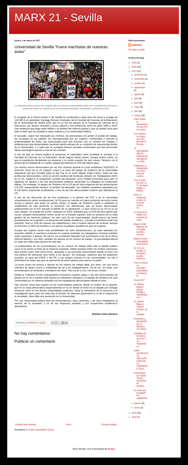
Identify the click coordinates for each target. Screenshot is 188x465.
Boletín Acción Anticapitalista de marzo (141, 241)
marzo (137, 115)
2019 (134, 62)
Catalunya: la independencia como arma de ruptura (141, 170)
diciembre (139, 75)
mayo (137, 107)
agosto (137, 94)
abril (136, 111)
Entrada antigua (109, 424)
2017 (134, 71)
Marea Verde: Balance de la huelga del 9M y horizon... (140, 229)
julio (136, 98)
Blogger (111, 449)
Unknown (137, 45)
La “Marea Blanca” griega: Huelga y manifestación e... (141, 291)
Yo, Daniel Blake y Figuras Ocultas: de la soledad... (141, 308)
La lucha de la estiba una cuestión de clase (141, 216)
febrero (138, 403)
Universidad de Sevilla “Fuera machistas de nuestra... (140, 379)
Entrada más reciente (25, 424)
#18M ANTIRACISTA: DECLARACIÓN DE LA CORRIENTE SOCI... (141, 359)
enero (137, 407)
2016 (134, 413)
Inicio (68, 424)
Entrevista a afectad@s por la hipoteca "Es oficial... (141, 324)
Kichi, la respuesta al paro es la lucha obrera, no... (140, 201)
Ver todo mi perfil (136, 49)
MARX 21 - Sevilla (58, 17)
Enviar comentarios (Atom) (41, 429)
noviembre (139, 79)
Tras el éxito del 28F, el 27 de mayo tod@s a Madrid (141, 185)
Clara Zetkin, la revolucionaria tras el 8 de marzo (141, 124)
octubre (138, 83)
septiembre (139, 87)
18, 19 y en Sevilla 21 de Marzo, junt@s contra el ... (140, 253)
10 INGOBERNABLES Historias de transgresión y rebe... (141, 155)
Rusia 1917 (139, 280)
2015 (134, 417)
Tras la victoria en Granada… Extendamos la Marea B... (141, 269)
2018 (134, 67)
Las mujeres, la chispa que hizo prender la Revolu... (140, 138)
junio (137, 103)
